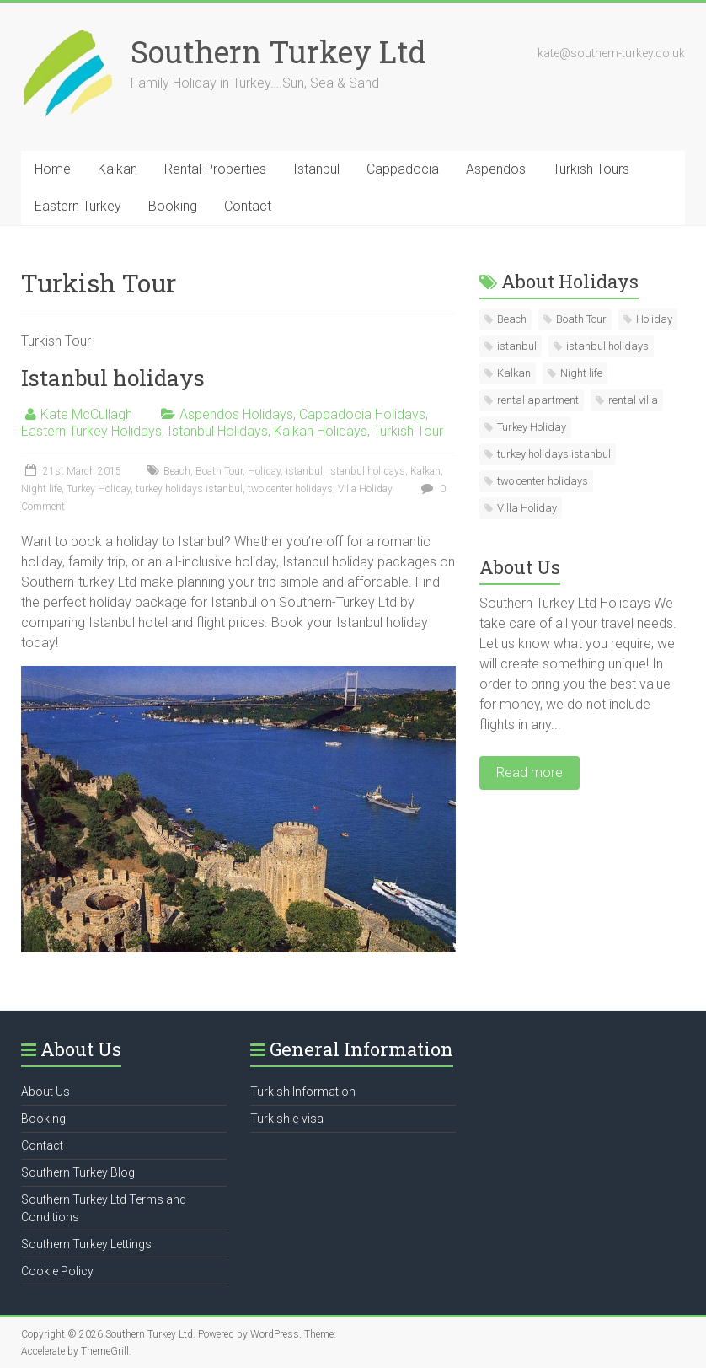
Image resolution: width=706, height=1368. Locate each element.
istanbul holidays (366, 471)
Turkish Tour (408, 431)
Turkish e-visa (287, 1118)
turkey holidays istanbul (189, 489)
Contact (247, 206)
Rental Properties (215, 169)
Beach (176, 471)
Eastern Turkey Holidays (91, 431)
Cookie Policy (57, 1271)
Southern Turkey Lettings (86, 1244)
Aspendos (496, 169)
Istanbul (316, 169)
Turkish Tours (591, 169)
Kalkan (117, 169)
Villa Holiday (365, 489)
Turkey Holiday (99, 489)
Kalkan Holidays (320, 431)
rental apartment (538, 400)
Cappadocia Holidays (362, 414)
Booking (172, 206)
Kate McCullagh (86, 414)
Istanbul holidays (113, 377)
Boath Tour (219, 471)
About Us (519, 567)
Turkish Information (303, 1091)
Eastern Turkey (78, 206)
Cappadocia (402, 169)
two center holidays (290, 489)
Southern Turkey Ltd (278, 51)
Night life (41, 489)
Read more (529, 772)
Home (53, 169)
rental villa (633, 400)
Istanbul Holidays (218, 431)
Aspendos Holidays (236, 414)
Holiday (264, 471)
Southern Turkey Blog (78, 1172)
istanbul (304, 471)
